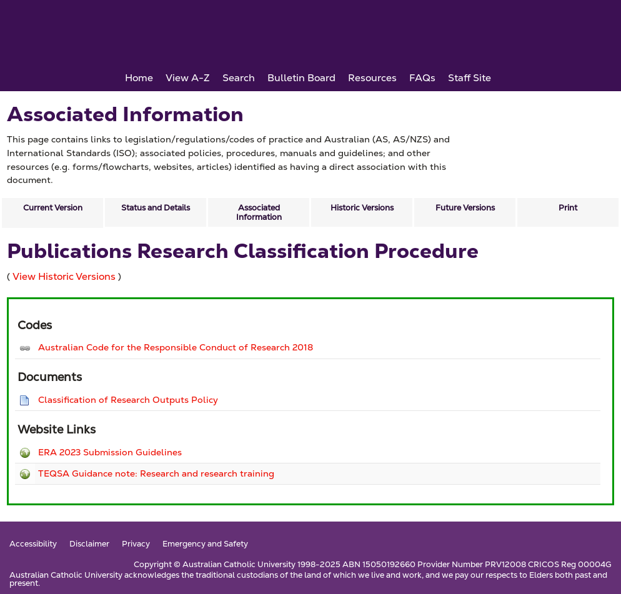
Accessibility (33, 544)
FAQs (422, 77)
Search (238, 77)
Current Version (52, 207)
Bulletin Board (301, 77)
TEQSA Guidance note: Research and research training (156, 473)
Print (568, 207)
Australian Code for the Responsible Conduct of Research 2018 (175, 347)
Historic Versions (362, 207)
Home (139, 77)
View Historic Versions (64, 276)
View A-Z (188, 77)
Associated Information (259, 212)
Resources (372, 77)
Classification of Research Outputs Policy (128, 399)
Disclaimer (89, 544)
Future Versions (465, 207)
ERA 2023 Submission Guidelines (110, 452)
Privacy (136, 544)
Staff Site (469, 77)
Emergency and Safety (205, 544)
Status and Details (155, 207)
